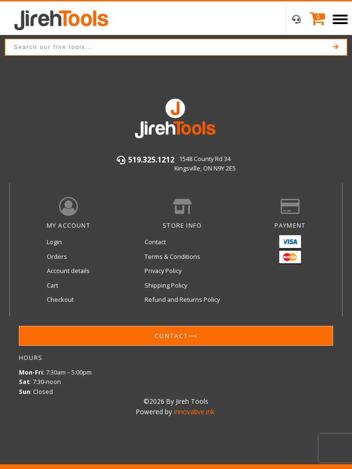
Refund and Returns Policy (182, 299)
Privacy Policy (163, 270)
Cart (52, 285)
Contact (155, 242)
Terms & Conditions (172, 256)
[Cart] (315, 19)
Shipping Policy (166, 285)
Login (54, 242)
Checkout (60, 299)
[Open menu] (340, 19)
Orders (57, 256)
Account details (68, 270)
